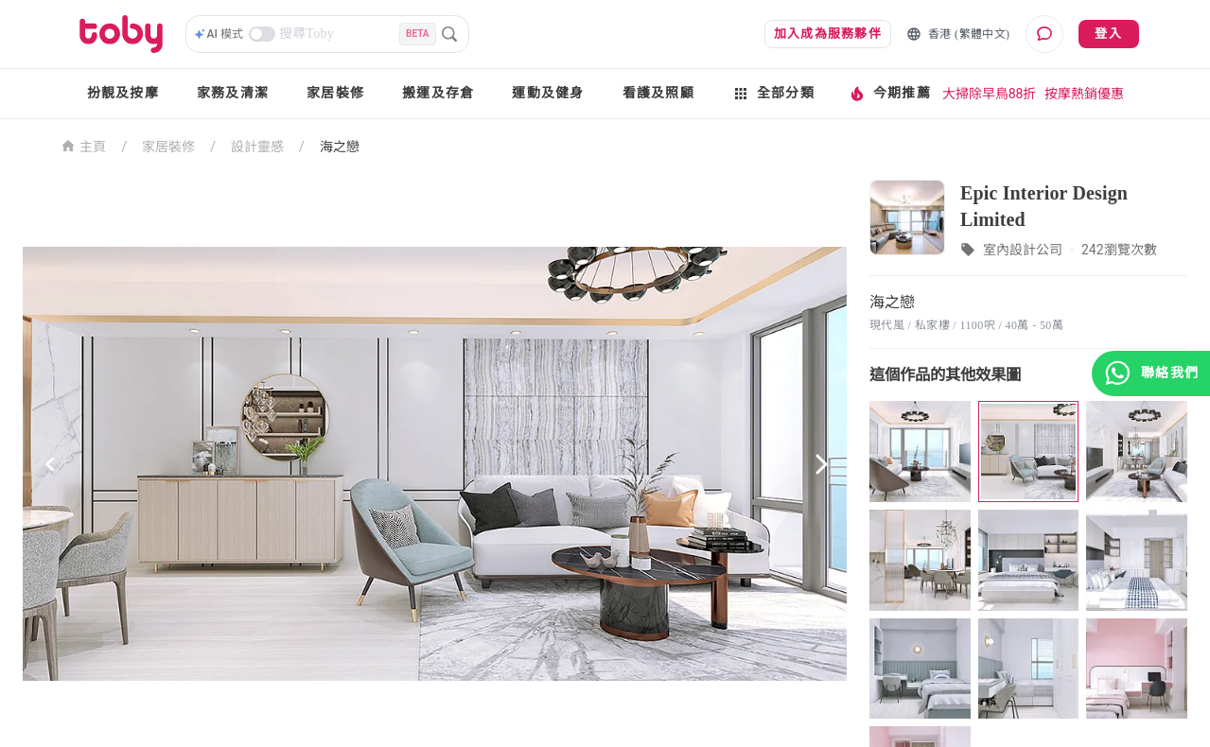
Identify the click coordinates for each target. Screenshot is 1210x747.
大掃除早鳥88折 (989, 93)
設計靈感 (257, 146)
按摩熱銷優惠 (1084, 93)
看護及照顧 (658, 93)
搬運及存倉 (438, 93)
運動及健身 (548, 93)
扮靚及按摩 (123, 93)
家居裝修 (335, 93)
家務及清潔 (233, 93)
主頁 (84, 145)
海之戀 (339, 146)
